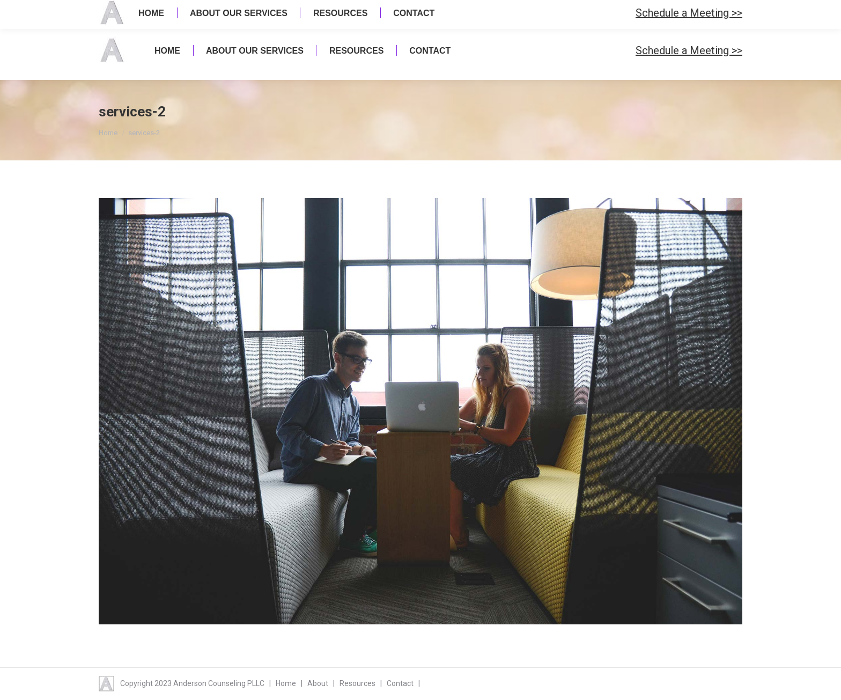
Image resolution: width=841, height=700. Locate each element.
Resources (357, 683)
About (317, 683)
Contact (400, 683)
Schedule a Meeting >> (689, 50)
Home (108, 133)
